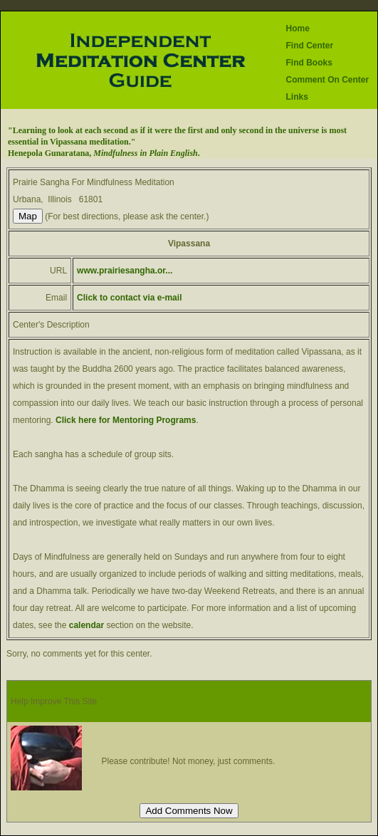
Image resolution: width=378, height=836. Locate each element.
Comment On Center (327, 80)
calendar (88, 625)
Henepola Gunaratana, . (104, 153)
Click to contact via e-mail (129, 298)
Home (297, 28)
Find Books (308, 63)
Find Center (309, 46)
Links (296, 97)
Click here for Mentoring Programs (126, 420)
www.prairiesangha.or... (124, 271)
